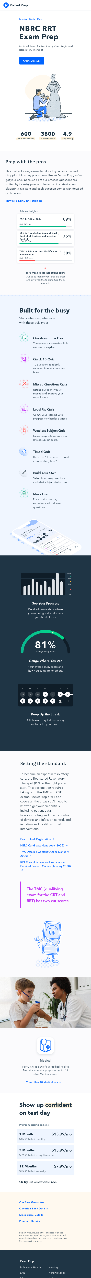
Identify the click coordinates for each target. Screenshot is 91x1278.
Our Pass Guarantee (32, 1202)
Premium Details (29, 1221)
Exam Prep (27, 1261)
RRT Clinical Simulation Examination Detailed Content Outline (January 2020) (45, 864)
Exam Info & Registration (36, 839)
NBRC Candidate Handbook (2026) (42, 845)
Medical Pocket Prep (30, 18)
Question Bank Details (33, 1208)
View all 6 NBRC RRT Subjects (23, 200)
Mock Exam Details (31, 1214)
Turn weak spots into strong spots (45, 272)
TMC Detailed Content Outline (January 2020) (44, 853)
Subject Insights (29, 211)
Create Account (31, 60)
